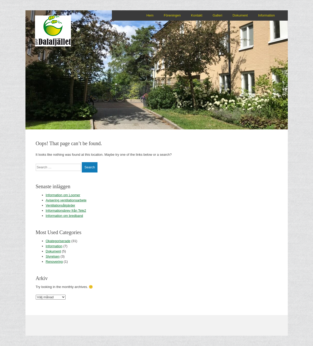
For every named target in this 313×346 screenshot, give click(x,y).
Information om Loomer (63, 195)
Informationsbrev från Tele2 (66, 210)
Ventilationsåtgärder (60, 205)
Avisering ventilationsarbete (66, 200)
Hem (149, 15)
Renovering (54, 261)
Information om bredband (64, 216)
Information (266, 15)
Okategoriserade (58, 241)
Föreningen (172, 15)
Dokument (240, 15)
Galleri (217, 15)
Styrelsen (53, 256)
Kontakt (196, 15)
